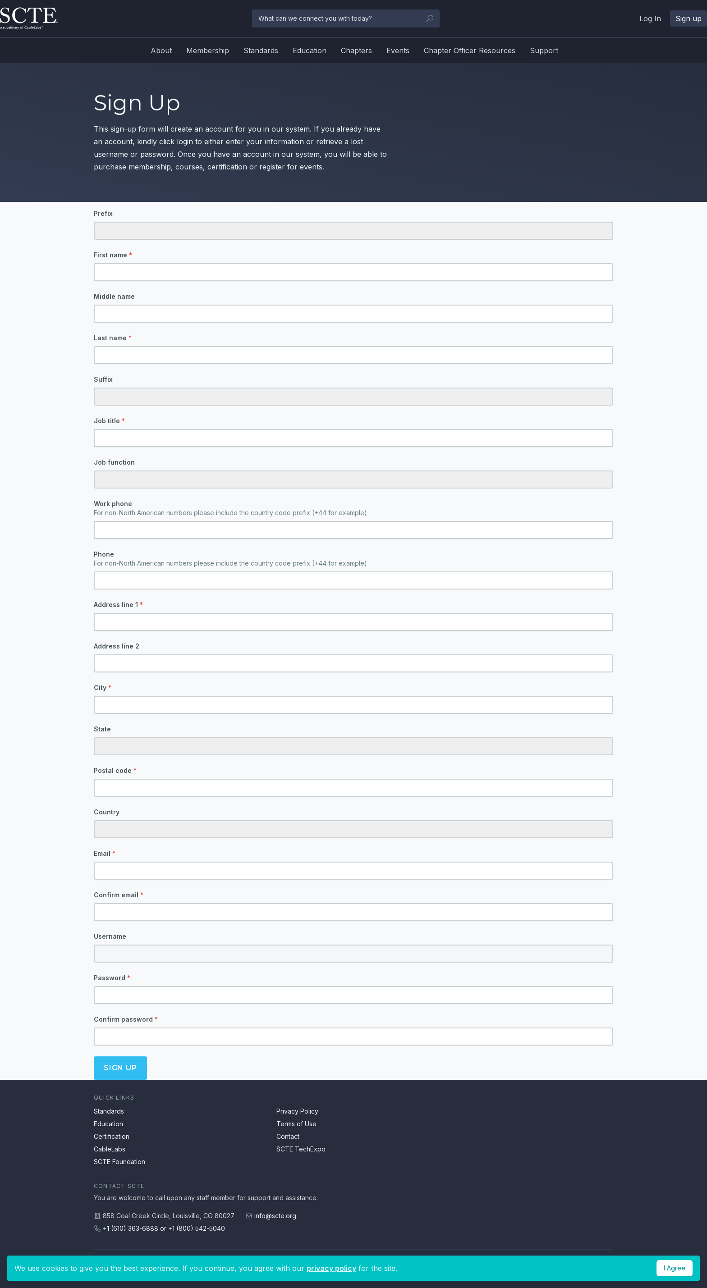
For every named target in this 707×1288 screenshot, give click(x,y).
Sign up (688, 18)
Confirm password (126, 1019)
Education (309, 50)
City (102, 687)
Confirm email (118, 895)
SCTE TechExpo (301, 1149)
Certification (111, 1136)
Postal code (115, 770)
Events (397, 50)
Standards (260, 50)
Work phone (353, 508)
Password (112, 978)
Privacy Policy (297, 1111)
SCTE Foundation (119, 1161)
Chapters (356, 50)
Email (104, 853)
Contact (287, 1136)
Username (110, 936)
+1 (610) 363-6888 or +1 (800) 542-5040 (164, 1228)
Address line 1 (118, 604)
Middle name (114, 296)
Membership (207, 50)
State (102, 729)
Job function (114, 462)
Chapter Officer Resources (469, 50)
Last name (113, 338)
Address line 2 (116, 646)
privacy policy (331, 1268)
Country (106, 812)
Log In (650, 18)
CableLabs (109, 1149)
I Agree (674, 1268)
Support (544, 50)
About (161, 50)
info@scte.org (275, 1215)
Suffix (103, 379)
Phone (353, 559)
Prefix (103, 213)
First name (113, 255)
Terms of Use (296, 1124)
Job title (109, 421)
